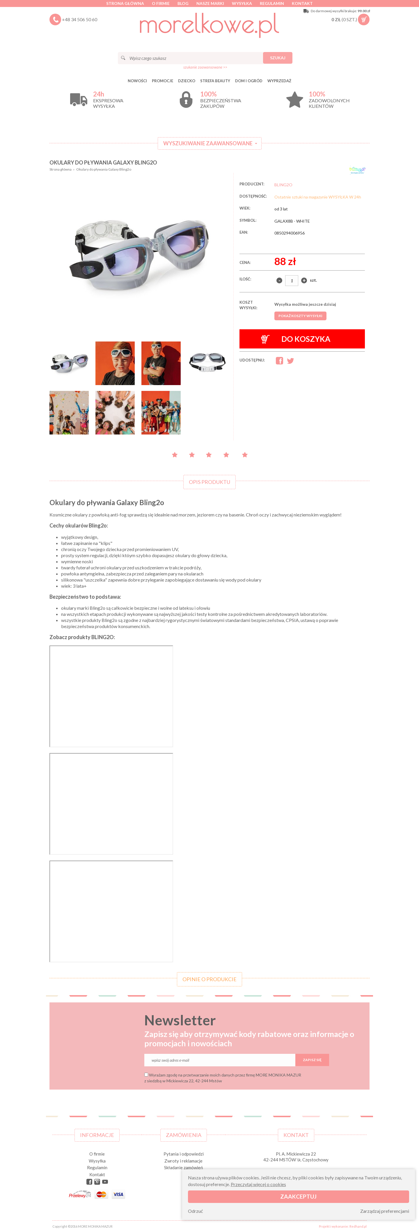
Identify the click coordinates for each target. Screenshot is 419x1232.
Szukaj (277, 57)
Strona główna (125, 3)
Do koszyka (296, 339)
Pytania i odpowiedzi (184, 1153)
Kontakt (302, 3)
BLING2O (283, 184)
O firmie (161, 3)
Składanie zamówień (183, 1167)
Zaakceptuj (298, 1196)
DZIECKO (186, 80)
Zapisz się (312, 1060)
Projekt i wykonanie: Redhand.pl (343, 1226)
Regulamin (272, 3)
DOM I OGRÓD (248, 80)
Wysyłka (242, 3)
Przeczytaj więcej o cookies (258, 1184)
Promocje (162, 80)
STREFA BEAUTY (215, 80)
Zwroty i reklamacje (183, 1160)
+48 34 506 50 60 (79, 19)
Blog (183, 3)
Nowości (137, 80)
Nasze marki (210, 3)
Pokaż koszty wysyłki (300, 316)
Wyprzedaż (279, 80)
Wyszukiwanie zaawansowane (208, 143)
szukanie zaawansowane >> (205, 67)
